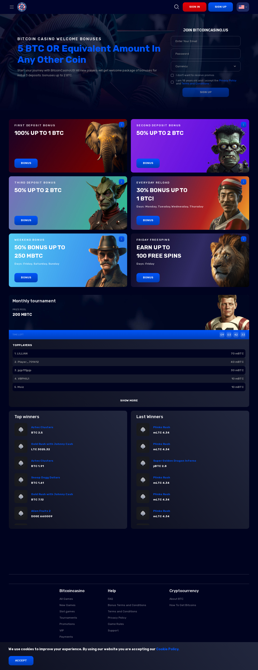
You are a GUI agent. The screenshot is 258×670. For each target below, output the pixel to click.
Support (113, 630)
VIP (62, 630)
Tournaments (68, 617)
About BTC (176, 598)
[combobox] (243, 7)
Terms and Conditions (195, 83)
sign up (220, 6)
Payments (66, 636)
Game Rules (116, 624)
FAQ (110, 598)
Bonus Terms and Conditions (127, 605)
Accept (21, 660)
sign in (194, 6)
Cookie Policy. (167, 649)
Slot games (67, 611)
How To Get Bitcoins (182, 605)
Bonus (26, 163)
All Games (66, 598)
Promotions (67, 624)
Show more (129, 400)
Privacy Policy (227, 80)
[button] (235, 66)
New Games (68, 605)
